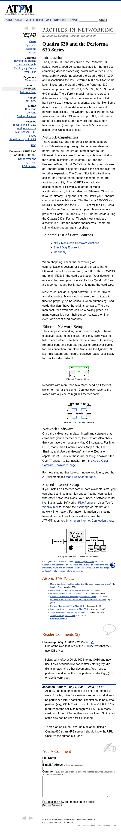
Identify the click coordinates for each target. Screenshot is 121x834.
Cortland (31, 112)
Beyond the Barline (25, 60)
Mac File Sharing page (80, 476)
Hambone (30, 109)
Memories (30, 80)
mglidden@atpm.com (83, 35)
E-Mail (32, 52)
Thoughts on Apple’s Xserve (62, 615)
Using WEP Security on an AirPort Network (69, 590)
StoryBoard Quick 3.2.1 (22, 139)
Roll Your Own (28, 92)
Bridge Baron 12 (26, 128)
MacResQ (60, 252)
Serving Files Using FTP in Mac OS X (67, 606)
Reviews (73, 20)
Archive (19, 20)
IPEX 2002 (30, 100)
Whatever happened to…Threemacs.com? (69, 593)
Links (48, 20)
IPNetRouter (85, 502)
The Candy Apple (26, 64)
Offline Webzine (27, 159)
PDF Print (30, 162)
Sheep (32, 135)
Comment (79, 772)
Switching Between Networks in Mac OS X (69, 609)
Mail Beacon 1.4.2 (25, 132)
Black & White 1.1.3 (24, 124)
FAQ (33, 145)
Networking (60, 20)
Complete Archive (58, 619)
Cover (32, 41)
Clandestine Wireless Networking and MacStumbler (73, 596)
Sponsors (30, 45)
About (9, 20)
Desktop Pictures (34, 20)
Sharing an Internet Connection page (89, 520)
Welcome (31, 48)
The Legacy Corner (25, 68)
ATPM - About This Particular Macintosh (19, 10)
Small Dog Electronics (68, 247)
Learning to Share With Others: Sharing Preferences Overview (78, 600)
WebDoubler (50, 507)
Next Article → (34, 28)
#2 (102, 686)
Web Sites (30, 71)
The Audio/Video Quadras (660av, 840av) (68, 612)
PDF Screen (29, 166)
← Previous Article (26, 28)
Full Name (49, 757)
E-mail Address (62, 764)
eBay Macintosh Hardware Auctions (76, 243)
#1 (92, 642)
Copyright (46, 827)
